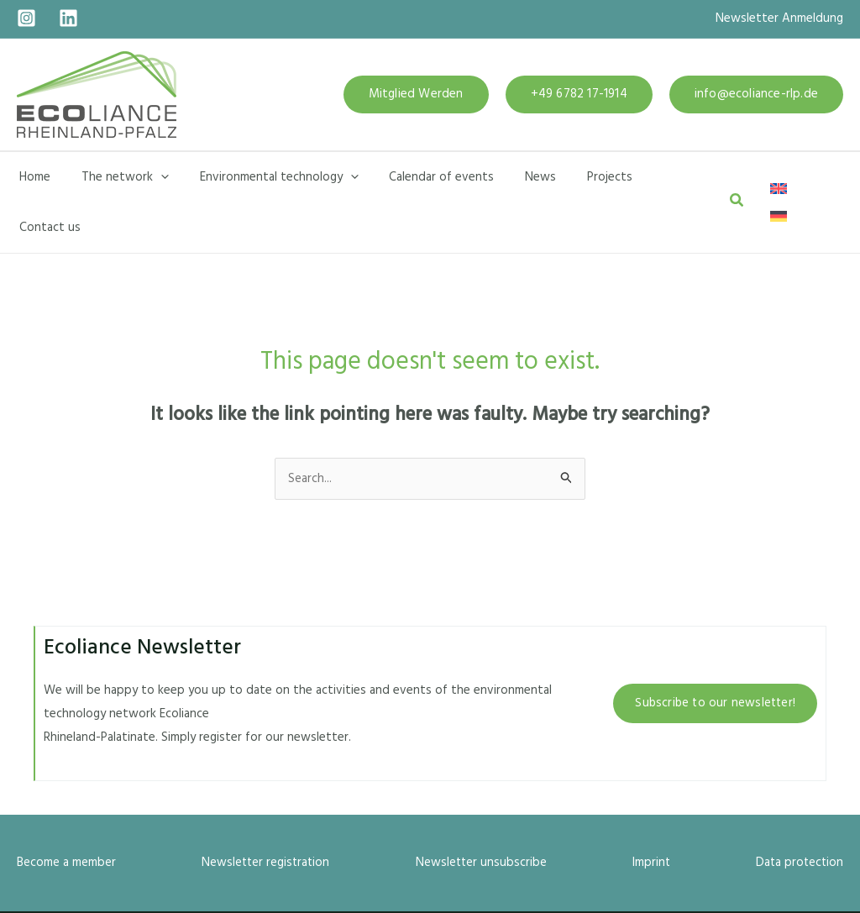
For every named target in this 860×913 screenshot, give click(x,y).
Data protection (798, 812)
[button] (416, 94)
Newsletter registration (266, 812)
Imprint (651, 812)
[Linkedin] (68, 18)
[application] (152, 177)
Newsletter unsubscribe (481, 812)
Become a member (67, 812)
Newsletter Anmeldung (779, 18)
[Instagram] (26, 18)
